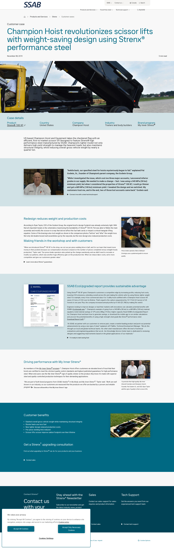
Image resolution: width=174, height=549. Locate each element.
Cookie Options (144, 540)
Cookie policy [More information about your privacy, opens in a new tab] (64, 525)
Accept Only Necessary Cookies (66, 530)
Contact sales (30, 460)
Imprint (100, 540)
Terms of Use (92, 540)
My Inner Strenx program (50, 368)
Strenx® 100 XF (16, 125)
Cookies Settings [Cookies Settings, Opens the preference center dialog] (46, 538)
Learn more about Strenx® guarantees (38, 262)
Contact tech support (129, 524)
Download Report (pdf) (76, 319)
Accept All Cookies (26, 530)
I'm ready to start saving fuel (78, 338)
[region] (46, 529)
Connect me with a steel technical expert (82, 194)
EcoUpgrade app (79, 309)
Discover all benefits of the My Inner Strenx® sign (49, 387)
